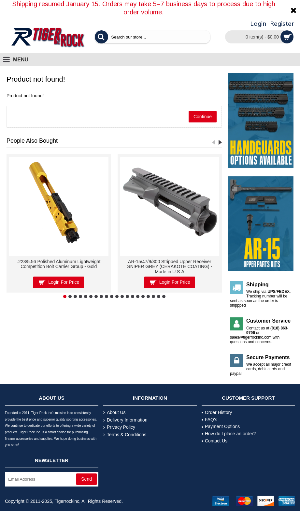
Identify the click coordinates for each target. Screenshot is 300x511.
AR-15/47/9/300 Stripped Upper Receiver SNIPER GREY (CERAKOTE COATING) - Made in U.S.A (169, 266)
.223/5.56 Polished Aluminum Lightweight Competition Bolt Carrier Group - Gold (58, 264)
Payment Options (221, 426)
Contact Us (214, 440)
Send (86, 479)
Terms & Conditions (124, 435)
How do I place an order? (229, 433)
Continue (202, 116)
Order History (217, 412)
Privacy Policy (119, 427)
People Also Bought (32, 140)
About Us (114, 412)
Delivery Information (125, 420)
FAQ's (209, 419)
